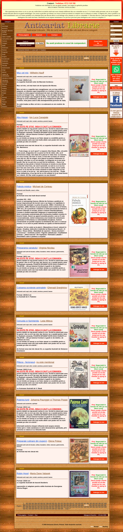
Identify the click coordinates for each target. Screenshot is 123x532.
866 (99, 56)
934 (47, 61)
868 (105, 56)
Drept (3, 54)
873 (36, 58)
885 (70, 58)
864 (94, 56)
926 (24, 61)
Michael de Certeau (42, 186)
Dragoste (5, 52)
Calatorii (4, 34)
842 (30, 56)
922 (96, 60)
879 (53, 58)
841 (27, 56)
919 (88, 60)
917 (82, 60)
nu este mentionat (45, 362)
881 (59, 58)
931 (38, 61)
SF (3, 95)
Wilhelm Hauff (37, 73)
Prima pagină (24, 35)
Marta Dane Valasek (40, 473)
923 (99, 60)
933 (44, 61)
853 (62, 56)
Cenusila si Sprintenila (28, 321)
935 (50, 61)
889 (82, 58)
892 (93, 58)
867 (102, 56)
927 (27, 61)
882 (62, 58)
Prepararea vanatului (27, 248)
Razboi (4, 90)
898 (27, 60)
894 (99, 58)
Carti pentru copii (7, 39)
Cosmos (4, 41)
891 (90, 58)
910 (62, 60)
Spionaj (4, 97)
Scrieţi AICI (116, 88)
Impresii (39, 35)
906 (50, 60)
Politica (4, 86)
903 (41, 60)
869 (24, 58)
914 (73, 60)
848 (47, 56)
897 (24, 60)
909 (59, 60)
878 (50, 58)
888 (79, 58)
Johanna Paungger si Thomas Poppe (49, 400)
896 (105, 58)
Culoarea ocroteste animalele (31, 287)
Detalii (22, 68)
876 (44, 58)
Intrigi (3, 70)
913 (70, 60)
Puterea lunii (23, 400)
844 (36, 56)
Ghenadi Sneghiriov (57, 287)
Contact (54, 35)
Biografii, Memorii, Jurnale (7, 31)
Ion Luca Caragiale (39, 117)
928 (30, 61)
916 (79, 60)
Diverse (4, 50)
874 (38, 58)
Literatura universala (5, 81)
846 (41, 56)
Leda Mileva (46, 321)
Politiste (4, 88)
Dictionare (5, 47)
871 (30, 58)
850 (53, 56)
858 (76, 56)
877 (47, 58)
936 (53, 61)
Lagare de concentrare (5, 75)
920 (91, 60)
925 (105, 60)
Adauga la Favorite (90, 515)
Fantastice (5, 63)
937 (56, 61)
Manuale (4, 84)
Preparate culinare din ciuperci (32, 441)
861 (85, 56)
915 (76, 60)
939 (62, 61)
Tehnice (4, 102)
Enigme (4, 56)
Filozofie (4, 65)
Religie (4, 93)
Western (4, 106)
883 (65, 58)
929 (33, 61)
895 (102, 58)
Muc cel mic (23, 73)
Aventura (4, 28)
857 (73, 56)
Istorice (4, 72)
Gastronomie (6, 67)
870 (27, 58)
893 (96, 58)
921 (94, 60)
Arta (3, 24)
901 (36, 60)
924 (102, 60)
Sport (3, 99)
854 (65, 56)
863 (91, 56)
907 (53, 60)
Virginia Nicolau (47, 248)
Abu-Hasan (22, 117)
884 (67, 58)
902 (38, 60)
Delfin (3, 45)
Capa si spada (6, 36)
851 (56, 56)
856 (70, 56)
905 (47, 60)
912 (67, 60)
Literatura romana (7, 78)
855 (67, 56)
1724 (67, 61)
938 (59, 61)
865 (96, 56)
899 (30, 60)
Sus (36, 515)
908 (56, 60)
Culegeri (4, 43)
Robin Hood (23, 473)
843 (33, 56)
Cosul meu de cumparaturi (98, 43)
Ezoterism (5, 61)
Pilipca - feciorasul (26, 362)
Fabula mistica (24, 186)
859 (79, 56)
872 (33, 58)
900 (33, 60)
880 (56, 58)
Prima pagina (22, 515)
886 (73, 58)
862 (88, 56)
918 (85, 60)
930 (36, 61)
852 (59, 56)
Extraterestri (5, 59)
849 (50, 56)
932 (41, 61)
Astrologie (5, 26)
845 (38, 56)
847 (44, 56)
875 (41, 58)
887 (76, 58)
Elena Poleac (55, 441)
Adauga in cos (98, 97)
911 (65, 60)
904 (44, 60)
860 (82, 56)
